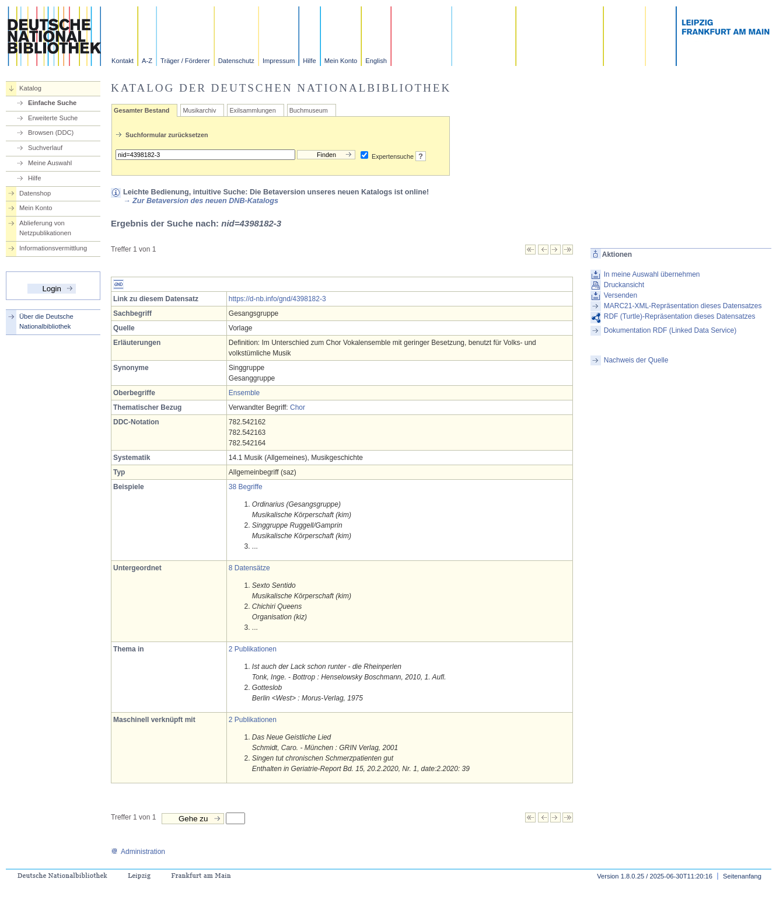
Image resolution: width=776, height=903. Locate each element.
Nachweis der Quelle (636, 360)
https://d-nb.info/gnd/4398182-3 (277, 299)
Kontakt (122, 60)
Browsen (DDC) (51, 132)
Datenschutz (236, 60)
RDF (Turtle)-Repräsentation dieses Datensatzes (680, 316)
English (376, 60)
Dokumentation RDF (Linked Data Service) (670, 330)
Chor (297, 407)
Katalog (30, 88)
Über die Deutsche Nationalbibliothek (46, 321)
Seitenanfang (742, 876)
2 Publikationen (253, 649)
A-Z (147, 60)
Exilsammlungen (252, 110)
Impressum (279, 60)
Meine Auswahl (50, 162)
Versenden (620, 295)
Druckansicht (624, 285)
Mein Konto (341, 60)
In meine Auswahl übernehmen (652, 274)
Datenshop (35, 193)
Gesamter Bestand (141, 110)
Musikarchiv (199, 110)
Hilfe (309, 60)
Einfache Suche (52, 102)
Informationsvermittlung (53, 248)
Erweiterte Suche (53, 117)
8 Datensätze (249, 568)
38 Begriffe (246, 487)
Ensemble (244, 393)
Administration (138, 852)
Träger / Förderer (185, 60)
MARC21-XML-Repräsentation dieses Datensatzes (683, 306)
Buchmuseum (308, 110)
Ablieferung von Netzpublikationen (45, 227)
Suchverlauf (45, 147)
